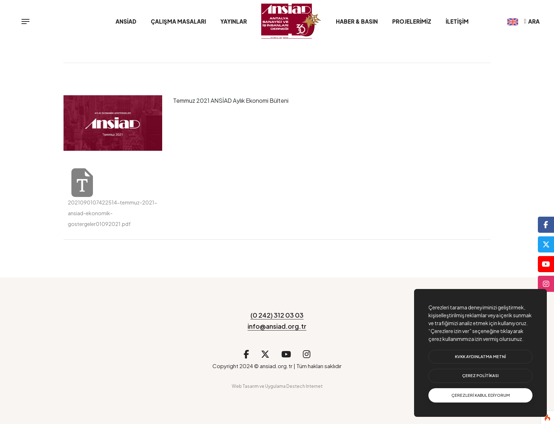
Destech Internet (304, 386)
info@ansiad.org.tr (277, 326)
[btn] (480, 357)
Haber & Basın (357, 21)
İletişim (457, 21)
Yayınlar (233, 21)
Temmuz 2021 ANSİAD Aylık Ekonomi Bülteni (230, 100)
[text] (480, 395)
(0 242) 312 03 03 (277, 315)
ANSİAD (126, 21)
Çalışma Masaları (178, 21)
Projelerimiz (411, 21)
